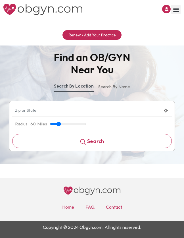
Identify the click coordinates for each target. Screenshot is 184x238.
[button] (176, 9)
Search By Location (74, 86)
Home (68, 207)
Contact (114, 207)
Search (92, 142)
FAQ (90, 207)
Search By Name (114, 86)
